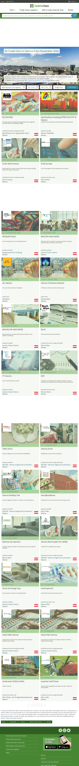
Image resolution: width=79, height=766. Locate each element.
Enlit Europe (46, 163)
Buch (43, 329)
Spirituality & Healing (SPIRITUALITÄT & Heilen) (58, 118)
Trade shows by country (13, 739)
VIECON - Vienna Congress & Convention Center (19, 465)
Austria (23, 722)
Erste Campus (7, 180)
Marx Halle (45, 511)
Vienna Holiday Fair (11, 495)
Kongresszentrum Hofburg (12, 252)
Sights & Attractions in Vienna (37, 80)
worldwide (13, 722)
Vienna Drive (47, 448)
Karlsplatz (5, 299)
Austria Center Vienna (49, 252)
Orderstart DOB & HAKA (13, 681)
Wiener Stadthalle (47, 133)
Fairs (12, 10)
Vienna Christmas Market (52, 283)
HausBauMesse (48, 495)
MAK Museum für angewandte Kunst (15, 133)
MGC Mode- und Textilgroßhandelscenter (17, 697)
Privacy (43, 755)
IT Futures (7, 376)
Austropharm (47, 588)
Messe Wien (45, 180)
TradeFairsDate (39, 6)
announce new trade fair (11, 714)
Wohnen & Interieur (11, 541)
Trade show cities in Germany (15, 742)
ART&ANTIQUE (9, 236)
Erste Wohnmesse (10, 163)
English (74, 1)
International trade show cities (15, 746)
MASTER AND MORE (50, 236)
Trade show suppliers (29, 10)
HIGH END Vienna (10, 635)
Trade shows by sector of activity (16, 736)
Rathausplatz (45, 299)
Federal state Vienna (35, 722)
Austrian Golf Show (49, 681)
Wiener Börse (46, 392)
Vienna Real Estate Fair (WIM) (54, 541)
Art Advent (7, 283)
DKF (43, 376)
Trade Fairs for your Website (50, 762)
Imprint (43, 758)
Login (2, 1)
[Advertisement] (39, 33)
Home (4, 722)
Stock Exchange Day (11, 588)
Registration (9, 1)
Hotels (70, 10)
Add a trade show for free (53, 10)
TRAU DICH (7, 448)
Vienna (48, 722)
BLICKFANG (7, 117)
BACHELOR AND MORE (12, 329)
